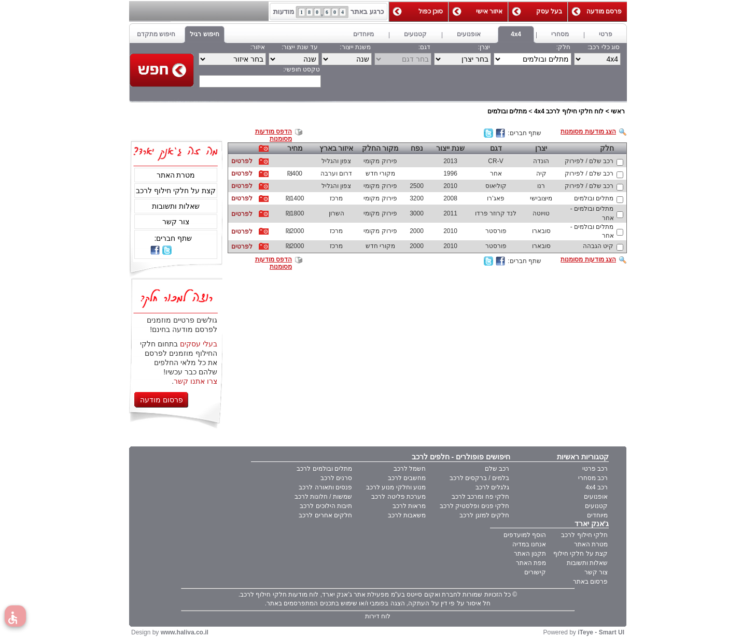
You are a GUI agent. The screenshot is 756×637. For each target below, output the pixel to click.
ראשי (618, 111)
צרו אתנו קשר (195, 381)
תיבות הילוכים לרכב (326, 506)
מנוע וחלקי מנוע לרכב (396, 487)
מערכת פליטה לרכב (398, 496)
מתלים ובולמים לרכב (324, 468)
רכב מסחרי (593, 478)
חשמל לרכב (410, 468)
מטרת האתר (176, 175)
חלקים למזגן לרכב (484, 515)
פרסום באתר (590, 581)
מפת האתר (531, 563)
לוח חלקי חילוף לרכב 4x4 (569, 111)
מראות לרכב (409, 506)
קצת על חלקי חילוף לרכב (176, 190)
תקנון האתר (530, 553)
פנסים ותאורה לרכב (325, 487)
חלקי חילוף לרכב (584, 535)
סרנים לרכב (336, 478)
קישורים (535, 572)
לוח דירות (377, 616)
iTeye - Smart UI (601, 632)
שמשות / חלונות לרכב (323, 496)
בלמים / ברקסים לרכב (479, 478)
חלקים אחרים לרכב (325, 515)
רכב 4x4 (596, 487)
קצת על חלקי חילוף (580, 553)
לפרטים (242, 161)
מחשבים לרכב (407, 478)
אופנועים (596, 496)
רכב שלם (497, 468)
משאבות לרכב (407, 515)
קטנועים (596, 506)
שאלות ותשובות (176, 206)
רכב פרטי (595, 468)
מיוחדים (597, 515)
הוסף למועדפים (524, 535)
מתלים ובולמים (507, 111)
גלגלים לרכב (492, 487)
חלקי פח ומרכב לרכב (480, 496)
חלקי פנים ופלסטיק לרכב (474, 506)
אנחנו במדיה (529, 544)
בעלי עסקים (198, 344)
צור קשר (175, 222)
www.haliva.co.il (184, 632)
